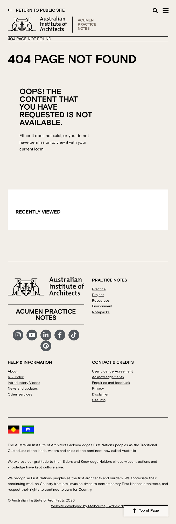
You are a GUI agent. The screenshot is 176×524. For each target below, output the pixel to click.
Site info (98, 400)
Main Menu (165, 10)
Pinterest (45, 345)
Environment (102, 306)
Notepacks (101, 312)
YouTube (31, 335)
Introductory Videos (24, 383)
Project (98, 295)
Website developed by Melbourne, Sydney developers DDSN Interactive (109, 506)
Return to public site (40, 10)
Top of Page (149, 510)
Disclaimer (100, 394)
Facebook (59, 335)
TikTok (73, 335)
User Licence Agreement (112, 371)
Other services (20, 394)
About (13, 371)
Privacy (98, 388)
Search (155, 10)
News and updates (23, 388)
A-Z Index (16, 377)
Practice (99, 289)
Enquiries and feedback (111, 383)
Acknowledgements (108, 377)
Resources (101, 300)
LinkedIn (45, 335)
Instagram (18, 335)
